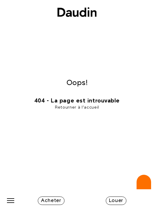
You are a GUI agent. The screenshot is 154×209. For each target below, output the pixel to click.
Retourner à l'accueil (77, 107)
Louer (116, 200)
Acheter (51, 200)
